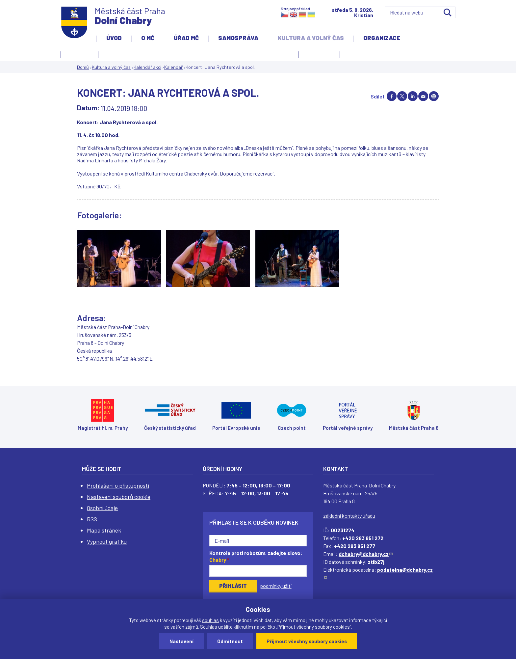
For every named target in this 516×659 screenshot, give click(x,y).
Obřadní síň (280, 53)
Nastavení (181, 641)
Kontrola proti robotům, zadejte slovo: (255, 556)
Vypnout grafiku (107, 541)
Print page (434, 96)
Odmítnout (230, 641)
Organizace (381, 37)
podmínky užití (276, 586)
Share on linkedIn (413, 96)
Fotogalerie (79, 53)
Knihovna (157, 53)
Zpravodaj (317, 55)
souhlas (210, 620)
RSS (92, 519)
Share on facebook (392, 96)
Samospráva (238, 37)
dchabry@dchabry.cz (366, 554)
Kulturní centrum (236, 53)
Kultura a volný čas (311, 37)
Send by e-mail (423, 96)
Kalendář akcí (119, 53)
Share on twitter (402, 96)
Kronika (190, 55)
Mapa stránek (104, 530)
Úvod (114, 37)
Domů (83, 67)
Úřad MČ (186, 37)
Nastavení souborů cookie (118, 496)
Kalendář (173, 67)
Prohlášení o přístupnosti (118, 485)
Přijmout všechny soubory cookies (307, 641)
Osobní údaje (102, 507)
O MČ (147, 37)
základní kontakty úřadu (349, 515)
